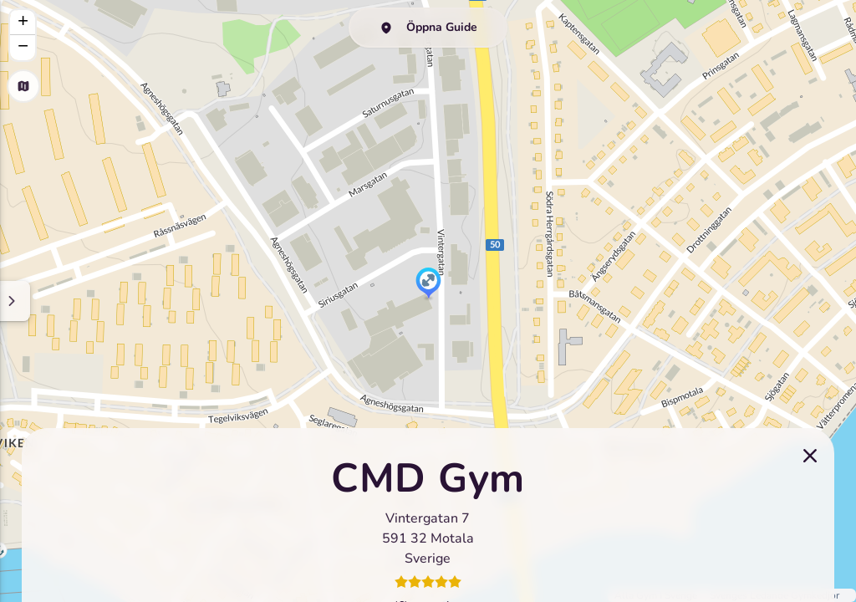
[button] (428, 284)
